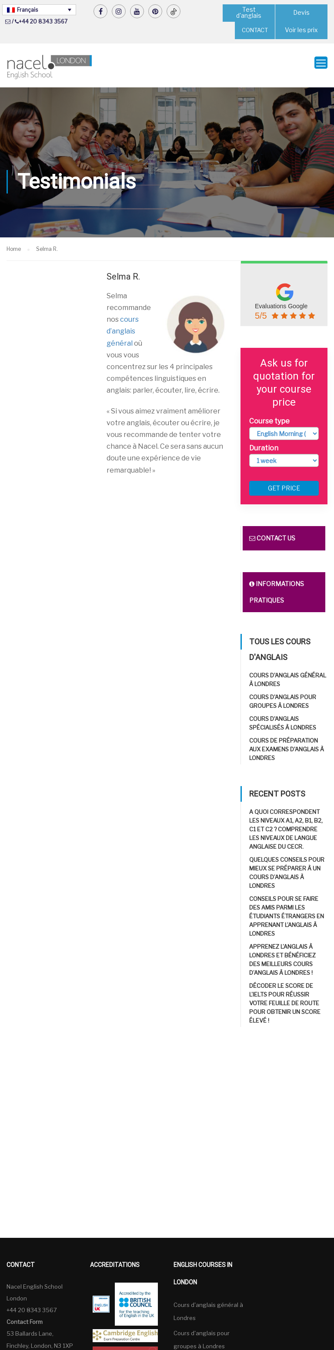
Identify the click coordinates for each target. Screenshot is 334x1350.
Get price (284, 483)
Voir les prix (301, 30)
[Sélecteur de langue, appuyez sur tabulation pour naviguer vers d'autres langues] (39, 9)
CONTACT (255, 30)
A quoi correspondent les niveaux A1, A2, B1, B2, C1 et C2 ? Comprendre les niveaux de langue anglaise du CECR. (286, 824)
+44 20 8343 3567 (43, 21)
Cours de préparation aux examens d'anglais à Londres (286, 744)
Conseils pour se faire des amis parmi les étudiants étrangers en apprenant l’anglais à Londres (286, 911)
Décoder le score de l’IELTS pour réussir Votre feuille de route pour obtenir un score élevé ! (285, 998)
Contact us (272, 533)
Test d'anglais (248, 13)
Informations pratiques (276, 587)
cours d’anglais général (123, 326)
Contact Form (25, 1316)
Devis (301, 13)
